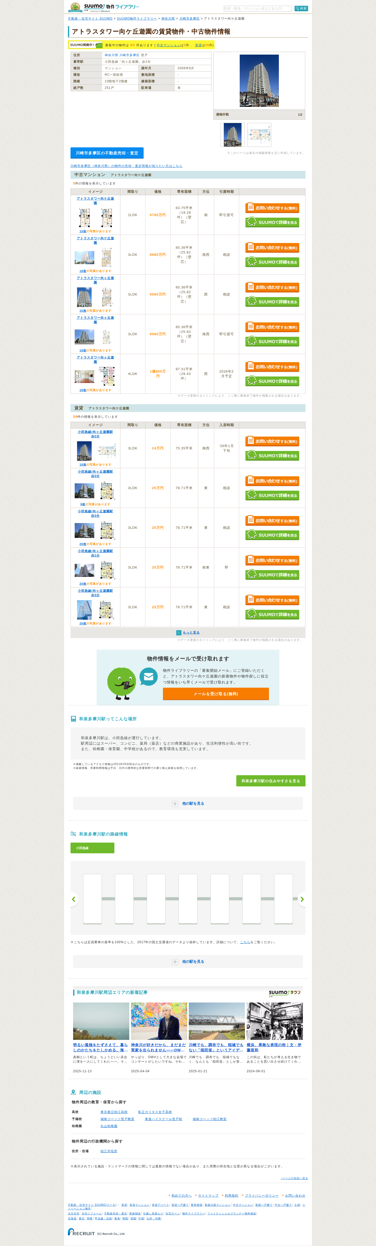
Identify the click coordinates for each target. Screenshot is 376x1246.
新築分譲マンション (218, 1204)
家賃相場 (196, 1204)
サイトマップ (208, 1195)
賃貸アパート (160, 1204)
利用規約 (231, 1195)
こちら (245, 942)
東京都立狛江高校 (114, 1112)
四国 (133, 1218)
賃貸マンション (140, 1204)
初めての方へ (182, 1195)
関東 (90, 1218)
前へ (74, 899)
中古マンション (168, 45)
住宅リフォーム (92, 1213)
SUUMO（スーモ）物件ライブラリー (103, 7)
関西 (125, 1218)
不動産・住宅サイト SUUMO (90, 18)
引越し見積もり (153, 1213)
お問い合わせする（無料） (272, 208)
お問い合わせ (295, 1195)
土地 (297, 1204)
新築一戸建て (264, 1204)
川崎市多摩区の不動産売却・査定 (107, 153)
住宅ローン (173, 1213)
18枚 (82, 271)
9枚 (82, 504)
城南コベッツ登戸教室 (117, 1119)
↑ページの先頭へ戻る (294, 1178)
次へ (302, 899)
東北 (82, 1218)
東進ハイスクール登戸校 (163, 1119)
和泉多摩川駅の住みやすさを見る (271, 781)
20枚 (82, 544)
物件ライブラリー (193, 1213)
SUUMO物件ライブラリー (137, 18)
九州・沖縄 (153, 1218)
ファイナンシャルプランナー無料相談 (231, 1213)
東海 (117, 1218)
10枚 (82, 231)
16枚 (82, 310)
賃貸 (198, 45)
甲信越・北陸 (103, 1218)
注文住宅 (73, 1213)
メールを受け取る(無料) (215, 694)
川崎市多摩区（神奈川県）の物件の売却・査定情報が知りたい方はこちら (126, 166)
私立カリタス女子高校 (155, 1112)
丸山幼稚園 (109, 1126)
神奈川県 (168, 18)
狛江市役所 (109, 1151)
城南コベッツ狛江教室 (210, 1119)
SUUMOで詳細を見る (272, 222)
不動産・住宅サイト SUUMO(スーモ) (92, 1204)
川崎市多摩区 (189, 18)
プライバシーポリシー (262, 1195)
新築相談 (135, 1213)
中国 (141, 1218)
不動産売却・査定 (115, 1213)
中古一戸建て (283, 1204)
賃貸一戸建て (180, 1204)
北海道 (72, 1218)
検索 (303, 8)
